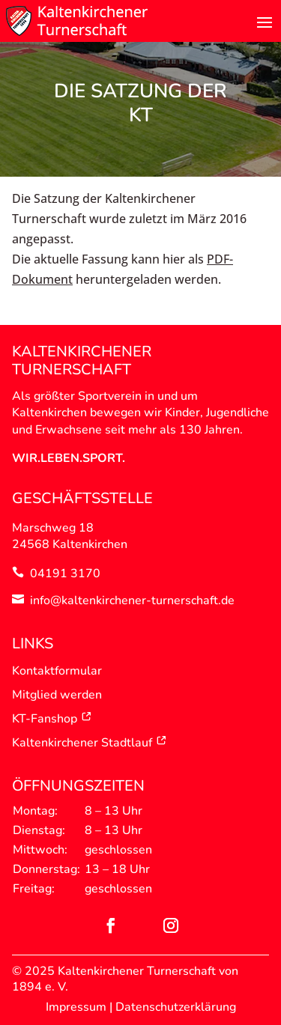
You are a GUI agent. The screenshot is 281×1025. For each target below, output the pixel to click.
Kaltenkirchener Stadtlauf (89, 742)
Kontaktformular (57, 671)
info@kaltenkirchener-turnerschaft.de (132, 600)
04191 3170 (65, 573)
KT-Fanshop (52, 719)
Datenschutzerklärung (175, 1007)
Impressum (76, 1007)
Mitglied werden (57, 695)
